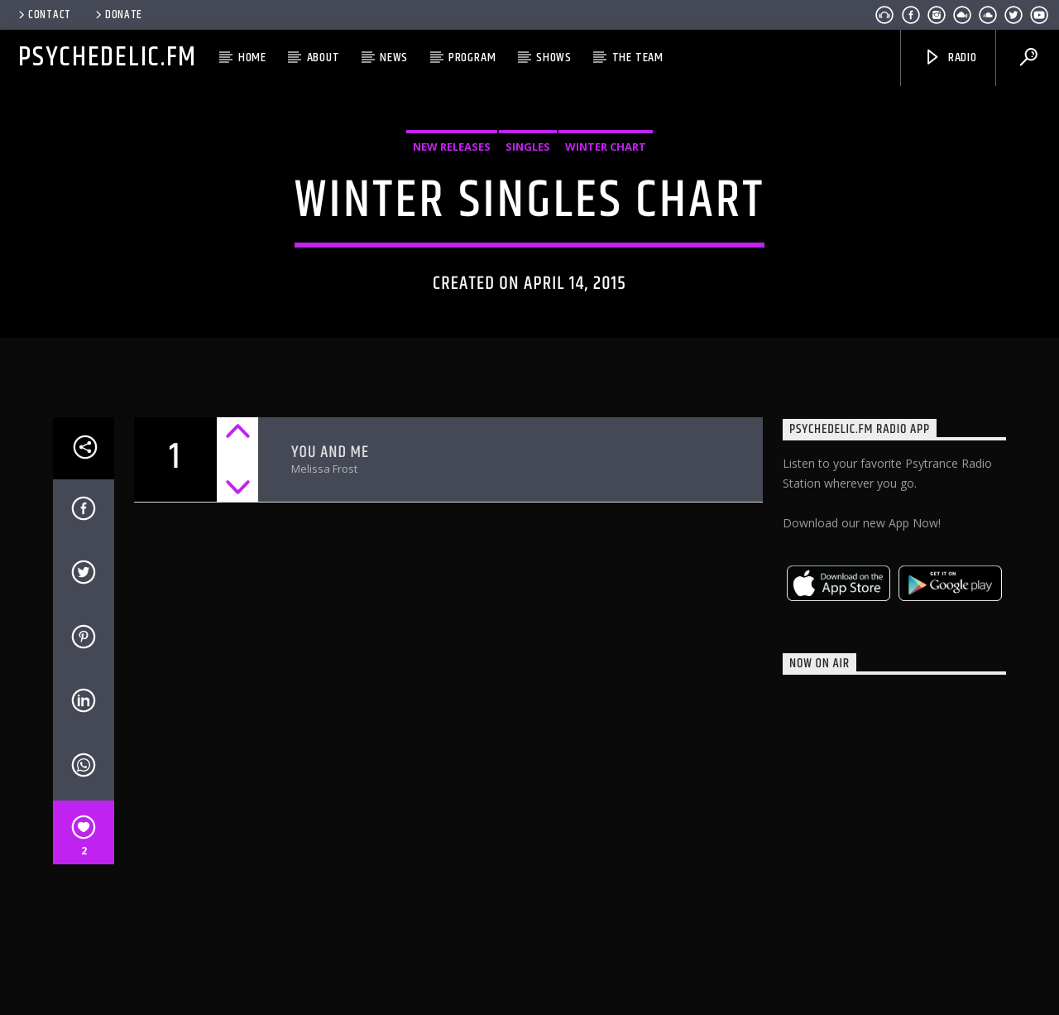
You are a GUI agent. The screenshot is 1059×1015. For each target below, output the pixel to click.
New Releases (452, 177)
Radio (950, 57)
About (323, 57)
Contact (43, 15)
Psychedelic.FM (107, 57)
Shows (554, 57)
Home (252, 57)
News (394, 57)
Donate (117, 15)
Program (472, 57)
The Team (638, 57)
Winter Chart (605, 177)
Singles (528, 177)
